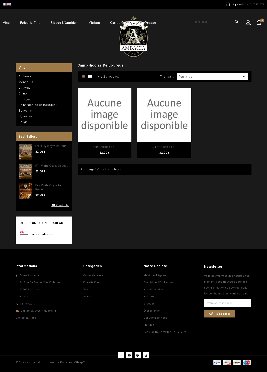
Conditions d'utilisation (158, 282)
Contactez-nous (26, 317)
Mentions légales (155, 275)
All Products (60, 205)
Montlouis (26, 82)
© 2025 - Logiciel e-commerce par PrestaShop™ (50, 362)
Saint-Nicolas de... (164, 146)
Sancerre (25, 110)
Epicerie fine (30, 23)
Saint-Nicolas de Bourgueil (38, 104)
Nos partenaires (154, 289)
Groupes (149, 303)
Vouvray (25, 87)
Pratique (149, 324)
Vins (6, 23)
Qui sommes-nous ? (157, 317)
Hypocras (26, 116)
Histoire (149, 296)
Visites (94, 23)
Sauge (23, 122)
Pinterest (138, 355)
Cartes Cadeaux (93, 275)
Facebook (121, 355)
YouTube (129, 355)
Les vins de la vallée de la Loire (165, 331)
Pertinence (212, 76)
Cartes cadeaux (40, 234)
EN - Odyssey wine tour (50, 146)
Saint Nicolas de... (104, 146)
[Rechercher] (216, 22)
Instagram (146, 355)
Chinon (24, 93)
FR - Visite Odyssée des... (52, 165)
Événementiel (152, 310)
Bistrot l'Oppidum (65, 23)
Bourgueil (25, 99)
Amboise (25, 76)
